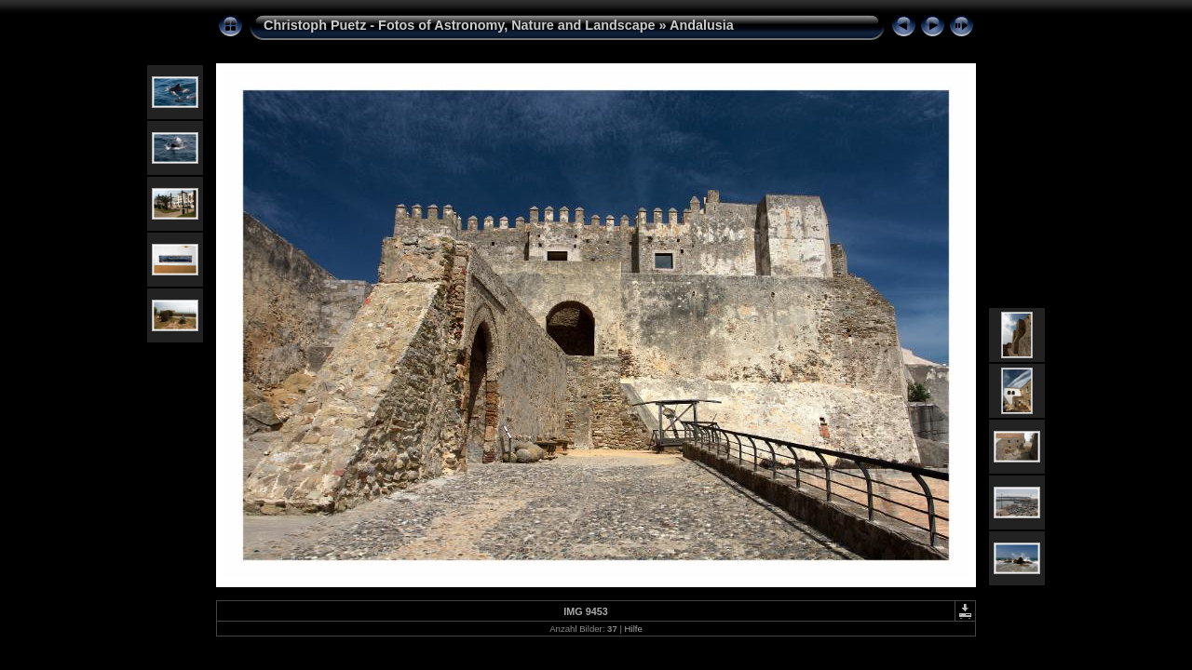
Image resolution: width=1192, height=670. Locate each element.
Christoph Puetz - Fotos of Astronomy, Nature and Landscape (460, 25)
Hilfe (634, 628)
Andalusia (702, 25)
